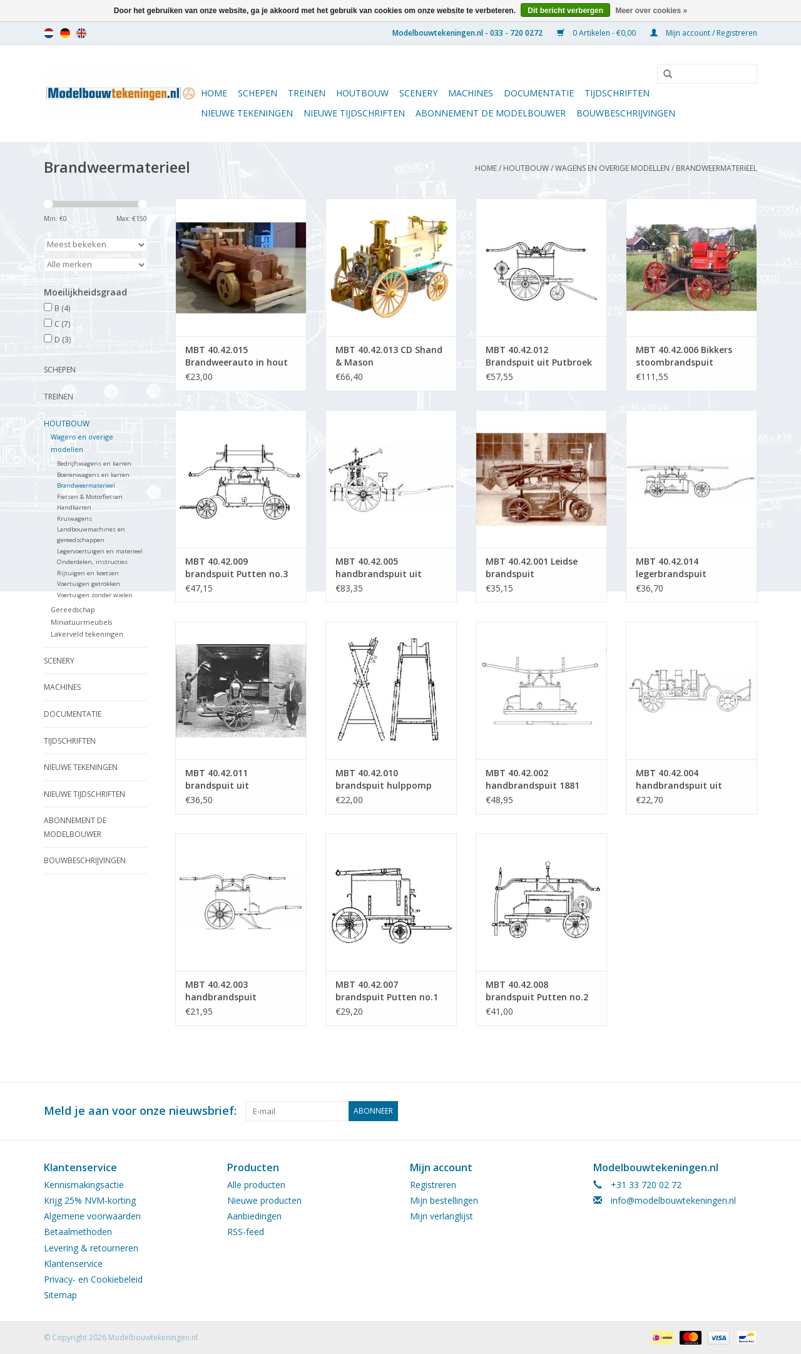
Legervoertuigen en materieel (100, 551)
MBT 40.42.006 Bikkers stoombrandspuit (684, 356)
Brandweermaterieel (716, 168)
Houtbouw (362, 93)
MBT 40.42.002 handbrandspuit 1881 (532, 779)
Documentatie (539, 93)
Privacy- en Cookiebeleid (93, 1279)
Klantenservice (73, 1263)
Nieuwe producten (264, 1200)
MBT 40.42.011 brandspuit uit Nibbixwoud (217, 779)
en (81, 33)
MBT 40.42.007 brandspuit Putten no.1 (386, 990)
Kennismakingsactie (84, 1185)
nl (49, 33)
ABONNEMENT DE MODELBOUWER (491, 113)
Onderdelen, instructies (92, 562)
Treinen (306, 93)
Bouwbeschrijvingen (625, 113)
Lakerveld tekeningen (87, 634)
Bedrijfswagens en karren (94, 463)
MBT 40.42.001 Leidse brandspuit (532, 567)
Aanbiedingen (254, 1216)
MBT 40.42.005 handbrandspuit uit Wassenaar (378, 567)
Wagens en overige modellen (612, 168)
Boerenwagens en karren (93, 475)
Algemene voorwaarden (92, 1216)
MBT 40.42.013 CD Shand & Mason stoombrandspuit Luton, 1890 (389, 356)
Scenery (418, 93)
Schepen (257, 93)
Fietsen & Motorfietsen (90, 497)
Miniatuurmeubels (81, 622)
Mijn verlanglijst (441, 1216)
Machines (470, 93)
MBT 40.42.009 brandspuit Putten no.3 (236, 567)
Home (214, 93)
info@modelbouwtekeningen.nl (673, 1200)
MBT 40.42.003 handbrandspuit (221, 990)
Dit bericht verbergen (565, 10)
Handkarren (74, 507)
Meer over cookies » (651, 10)
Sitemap (60, 1295)
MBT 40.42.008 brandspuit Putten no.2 (537, 990)
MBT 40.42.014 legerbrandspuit (671, 567)
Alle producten (256, 1185)
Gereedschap (73, 609)
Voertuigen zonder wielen (95, 595)
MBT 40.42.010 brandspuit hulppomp (383, 779)
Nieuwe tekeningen (247, 113)
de (65, 33)
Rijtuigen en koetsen (88, 573)
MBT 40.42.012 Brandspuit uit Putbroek (539, 356)
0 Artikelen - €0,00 (597, 33)
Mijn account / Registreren (703, 33)
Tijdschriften (617, 93)
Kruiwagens (74, 519)
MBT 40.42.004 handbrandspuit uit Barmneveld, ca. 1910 (682, 779)
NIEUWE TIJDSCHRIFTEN (354, 113)
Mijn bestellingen (444, 1200)
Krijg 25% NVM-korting (90, 1200)
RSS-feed (245, 1232)
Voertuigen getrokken (88, 584)
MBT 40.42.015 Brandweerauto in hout (236, 356)
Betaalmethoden (78, 1232)
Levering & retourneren (91, 1248)
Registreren (433, 1185)
